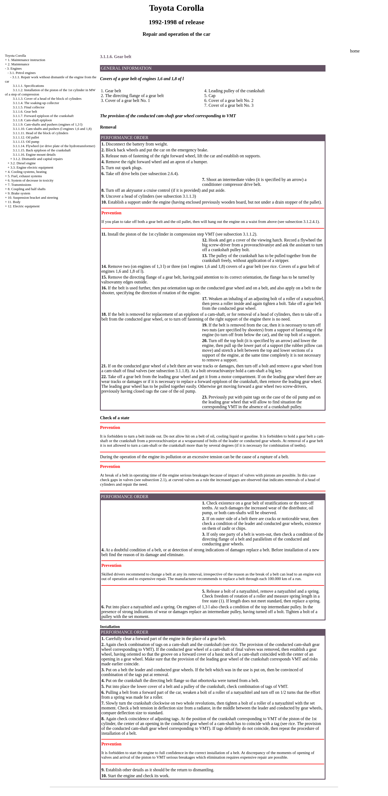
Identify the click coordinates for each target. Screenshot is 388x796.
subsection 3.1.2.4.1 (301, 221)
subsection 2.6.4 (162, 173)
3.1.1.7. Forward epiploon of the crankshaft (43, 116)
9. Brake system (19, 193)
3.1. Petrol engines (22, 73)
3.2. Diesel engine (23, 163)
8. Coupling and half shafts (27, 189)
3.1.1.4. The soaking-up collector (36, 103)
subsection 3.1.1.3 (179, 196)
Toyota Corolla (15, 56)
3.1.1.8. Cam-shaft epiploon (32, 120)
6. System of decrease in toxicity (31, 180)
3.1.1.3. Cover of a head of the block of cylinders (47, 99)
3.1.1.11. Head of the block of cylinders (40, 133)
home (355, 51)
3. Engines (14, 68)
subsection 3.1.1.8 (172, 370)
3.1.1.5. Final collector (28, 107)
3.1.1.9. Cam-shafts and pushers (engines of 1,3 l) (47, 124)
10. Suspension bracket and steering (33, 198)
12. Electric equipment (24, 206)
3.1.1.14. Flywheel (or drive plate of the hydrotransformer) (54, 146)
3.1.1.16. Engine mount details (34, 154)
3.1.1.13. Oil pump (26, 142)
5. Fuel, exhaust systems (25, 176)
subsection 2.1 (153, 480)
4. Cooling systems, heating (27, 172)
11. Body (14, 202)
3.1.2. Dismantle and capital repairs (38, 159)
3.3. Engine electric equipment (31, 167)
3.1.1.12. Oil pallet (26, 137)
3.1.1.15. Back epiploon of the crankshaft (42, 150)
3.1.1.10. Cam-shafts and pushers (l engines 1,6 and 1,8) (52, 129)
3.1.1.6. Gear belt (25, 111)
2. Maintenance (18, 64)
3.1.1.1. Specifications (28, 86)
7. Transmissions (19, 185)
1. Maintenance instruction (26, 60)
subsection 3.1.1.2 (239, 234)
